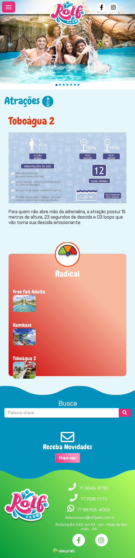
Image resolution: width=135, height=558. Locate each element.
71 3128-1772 (93, 499)
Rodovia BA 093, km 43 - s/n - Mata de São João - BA (91, 526)
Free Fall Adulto (29, 291)
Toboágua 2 (24, 358)
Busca (67, 403)
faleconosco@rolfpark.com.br (90, 517)
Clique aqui (67, 457)
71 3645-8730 (94, 488)
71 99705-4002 (93, 509)
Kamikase (22, 325)
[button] (10, 45)
